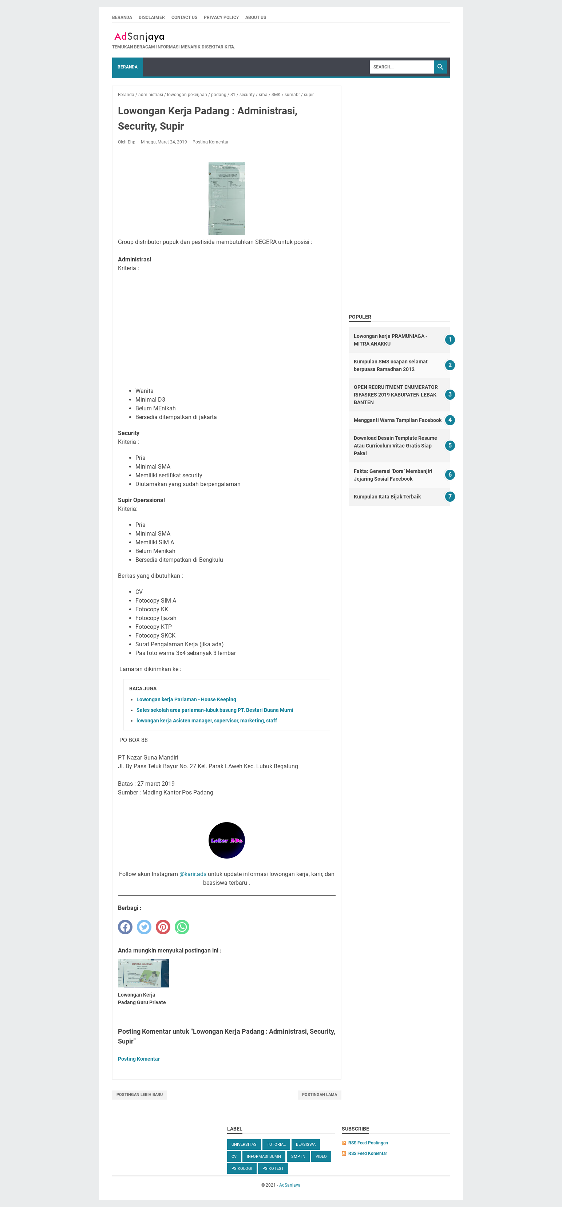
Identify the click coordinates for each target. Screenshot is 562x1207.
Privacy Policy (221, 17)
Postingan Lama (319, 1094)
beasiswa (306, 1144)
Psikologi (241, 1168)
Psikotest (273, 1168)
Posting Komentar (211, 142)
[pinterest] (163, 927)
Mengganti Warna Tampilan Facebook (398, 420)
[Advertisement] (227, 328)
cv (234, 1156)
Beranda (122, 17)
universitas (244, 1144)
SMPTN (298, 1156)
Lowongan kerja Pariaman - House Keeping (186, 699)
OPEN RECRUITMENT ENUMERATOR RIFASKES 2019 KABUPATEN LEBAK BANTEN (396, 394)
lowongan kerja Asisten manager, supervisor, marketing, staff (206, 720)
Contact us (184, 17)
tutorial (276, 1144)
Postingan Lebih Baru (139, 1094)
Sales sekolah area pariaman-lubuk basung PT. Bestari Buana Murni (214, 710)
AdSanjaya (290, 1185)
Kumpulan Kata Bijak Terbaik (387, 497)
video (321, 1156)
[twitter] (144, 927)
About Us (255, 17)
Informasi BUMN (264, 1156)
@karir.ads (192, 874)
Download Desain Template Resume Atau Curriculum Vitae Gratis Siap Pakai (395, 445)
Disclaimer (152, 17)
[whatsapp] (182, 927)
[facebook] (125, 927)
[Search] (402, 67)
